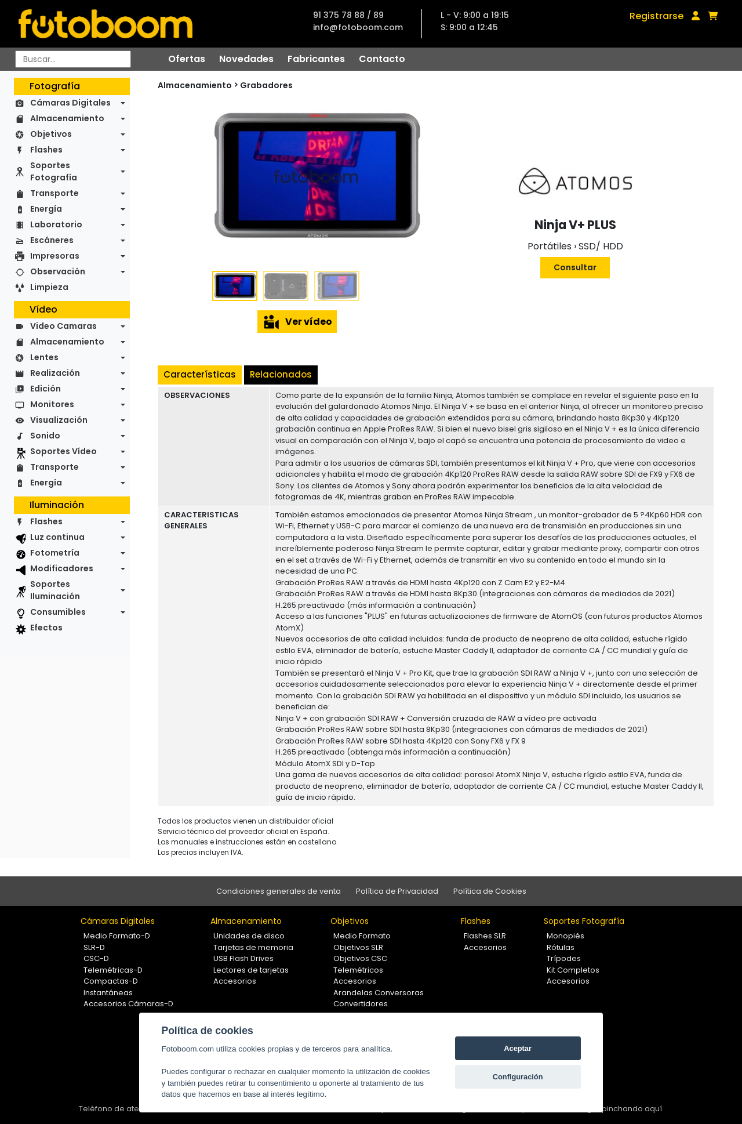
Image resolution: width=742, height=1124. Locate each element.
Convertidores (360, 1003)
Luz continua (57, 537)
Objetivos (51, 134)
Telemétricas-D (113, 970)
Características (199, 374)
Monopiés (565, 935)
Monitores (52, 404)
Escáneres (52, 240)
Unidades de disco (249, 935)
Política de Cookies (489, 891)
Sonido (45, 435)
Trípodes (564, 958)
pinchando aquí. (633, 1108)
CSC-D (96, 958)
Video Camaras (63, 326)
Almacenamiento (67, 118)
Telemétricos (358, 970)
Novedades (246, 59)
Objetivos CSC (360, 958)
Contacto (382, 59)
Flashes (46, 149)
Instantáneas (108, 992)
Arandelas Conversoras (378, 992)
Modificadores (61, 568)
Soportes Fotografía (53, 171)
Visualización (59, 420)
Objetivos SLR (358, 947)
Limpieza (49, 287)
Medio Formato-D (116, 935)
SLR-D (94, 947)
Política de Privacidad (397, 891)
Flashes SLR (485, 935)
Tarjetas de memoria (253, 947)
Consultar (575, 267)
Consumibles (58, 612)
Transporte (54, 193)
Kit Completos (573, 970)
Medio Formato (362, 935)
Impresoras (54, 256)
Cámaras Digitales (70, 102)
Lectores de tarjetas (251, 970)
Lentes (44, 357)
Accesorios (234, 981)
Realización (55, 373)
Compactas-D (110, 981)
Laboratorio (56, 224)
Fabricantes (316, 59)
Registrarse (656, 16)
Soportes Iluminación (55, 590)
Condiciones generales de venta (278, 891)
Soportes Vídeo (63, 451)
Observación (57, 271)
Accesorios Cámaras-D (128, 1003)
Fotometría (54, 553)
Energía (46, 209)
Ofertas (186, 59)
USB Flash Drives (243, 958)
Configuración (518, 1076)
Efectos (46, 627)
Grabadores (266, 85)
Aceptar (518, 1048)
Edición (45, 388)
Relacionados (281, 374)
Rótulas (560, 947)
